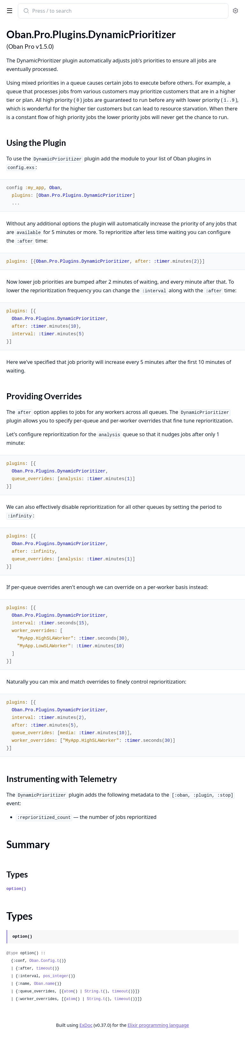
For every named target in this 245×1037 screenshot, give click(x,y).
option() (16, 888)
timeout (44, 968)
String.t (94, 991)
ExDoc (86, 1025)
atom (68, 991)
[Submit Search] (26, 11)
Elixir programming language (158, 1025)
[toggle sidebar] (8, 10)
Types (17, 874)
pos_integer (55, 976)
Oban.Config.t (44, 961)
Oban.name (44, 984)
